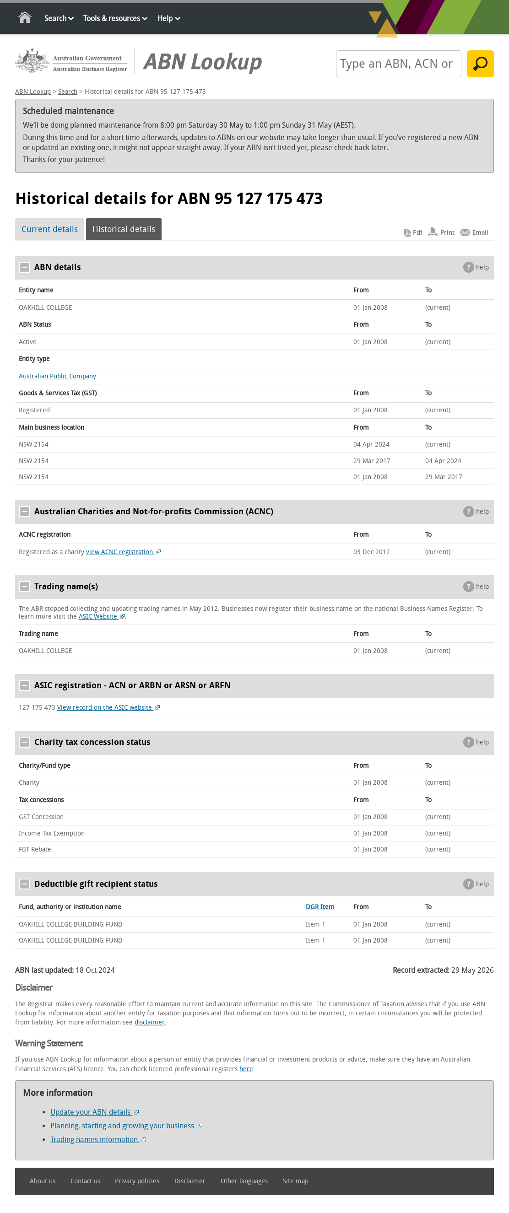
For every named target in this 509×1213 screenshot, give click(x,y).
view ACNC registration (123, 552)
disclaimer (150, 1022)
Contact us (85, 1181)
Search (55, 18)
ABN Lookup (33, 92)
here (246, 1069)
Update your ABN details (94, 1112)
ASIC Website (102, 616)
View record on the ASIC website (108, 708)
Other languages (244, 1181)
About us (42, 1181)
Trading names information (98, 1139)
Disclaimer (190, 1181)
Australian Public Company (57, 376)
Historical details (123, 229)
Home (25, 19)
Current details (50, 229)
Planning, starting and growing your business (126, 1125)
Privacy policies (137, 1181)
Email (480, 233)
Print (447, 233)
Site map (296, 1181)
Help (165, 18)
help (482, 267)
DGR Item (320, 907)
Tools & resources (111, 18)
